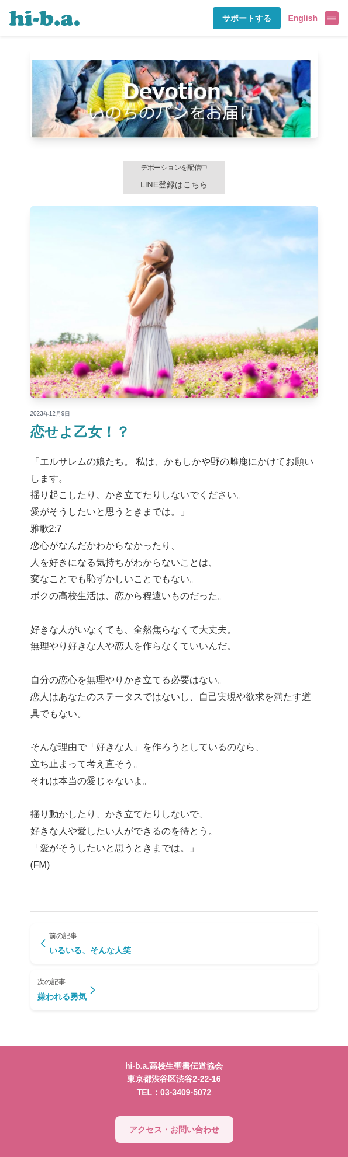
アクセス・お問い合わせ (174, 1129)
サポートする (246, 18)
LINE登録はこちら (174, 176)
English (303, 18)
